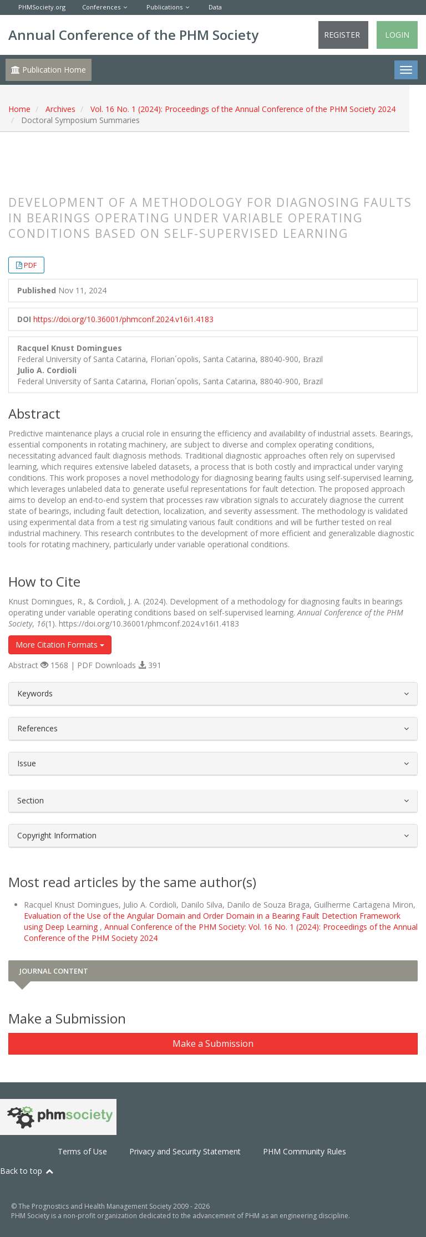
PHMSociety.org (41, 7)
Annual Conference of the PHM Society (133, 35)
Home (19, 109)
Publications (164, 7)
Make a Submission (213, 1043)
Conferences (101, 7)
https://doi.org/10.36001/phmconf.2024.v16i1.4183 (123, 319)
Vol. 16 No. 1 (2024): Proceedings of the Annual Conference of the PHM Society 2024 (242, 109)
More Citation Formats (60, 644)
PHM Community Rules (304, 1151)
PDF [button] (30, 265)
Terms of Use (82, 1151)
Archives (60, 109)
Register (342, 34)
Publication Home (48, 69)
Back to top (27, 1170)
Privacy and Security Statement (185, 1151)
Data (215, 7)
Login (397, 34)
